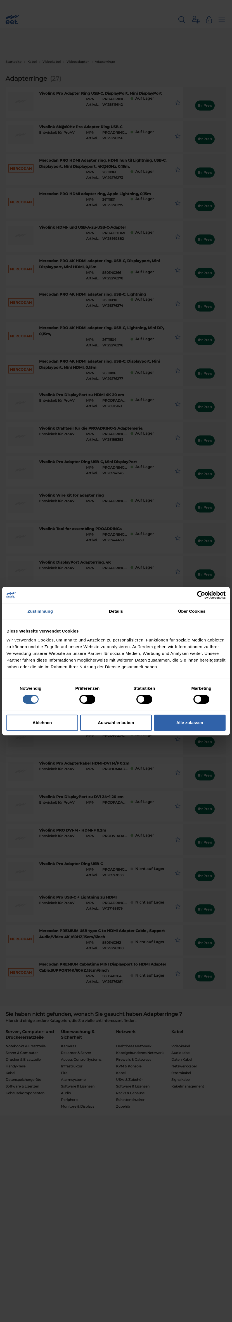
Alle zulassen (189, 722)
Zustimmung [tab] (40, 611)
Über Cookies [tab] (191, 611)
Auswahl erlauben (116, 722)
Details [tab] (116, 611)
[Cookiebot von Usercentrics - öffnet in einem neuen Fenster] (201, 595)
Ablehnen (42, 722)
